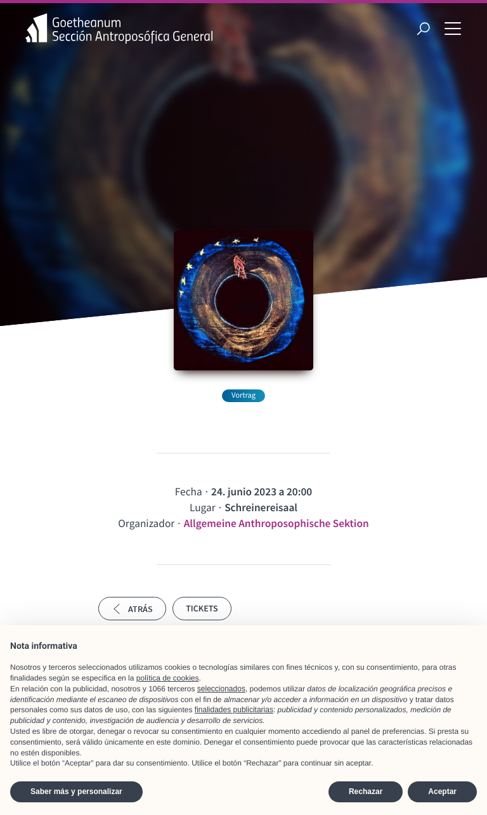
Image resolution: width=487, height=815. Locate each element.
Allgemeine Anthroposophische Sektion (276, 523)
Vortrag (243, 395)
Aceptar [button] (442, 791)
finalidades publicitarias (234, 709)
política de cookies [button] (167, 678)
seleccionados (221, 688)
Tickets (202, 608)
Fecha (188, 491)
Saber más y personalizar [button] (76, 791)
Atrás (132, 609)
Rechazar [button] (365, 791)
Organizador (146, 523)
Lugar (203, 507)
